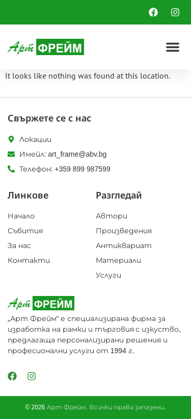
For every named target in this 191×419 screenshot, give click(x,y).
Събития (25, 231)
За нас (19, 245)
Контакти (29, 260)
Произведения (124, 231)
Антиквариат (124, 245)
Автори (111, 216)
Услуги (108, 275)
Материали (118, 260)
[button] (172, 47)
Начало (21, 216)
